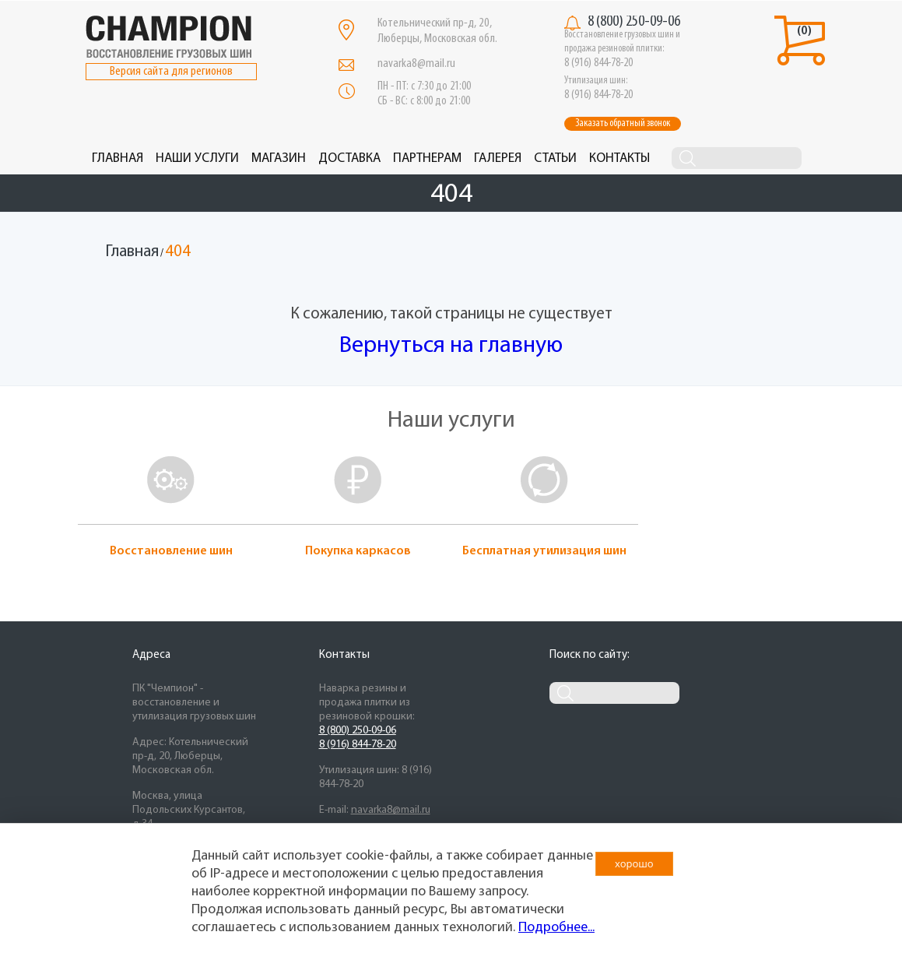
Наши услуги (197, 158)
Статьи (555, 158)
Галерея (497, 158)
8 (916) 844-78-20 (357, 745)
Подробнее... (556, 927)
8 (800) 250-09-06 (634, 21)
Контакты (619, 158)
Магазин (278, 158)
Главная (117, 158)
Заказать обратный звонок (622, 123)
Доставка (349, 158)
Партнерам (427, 158)
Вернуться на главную (451, 346)
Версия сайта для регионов (171, 71)
